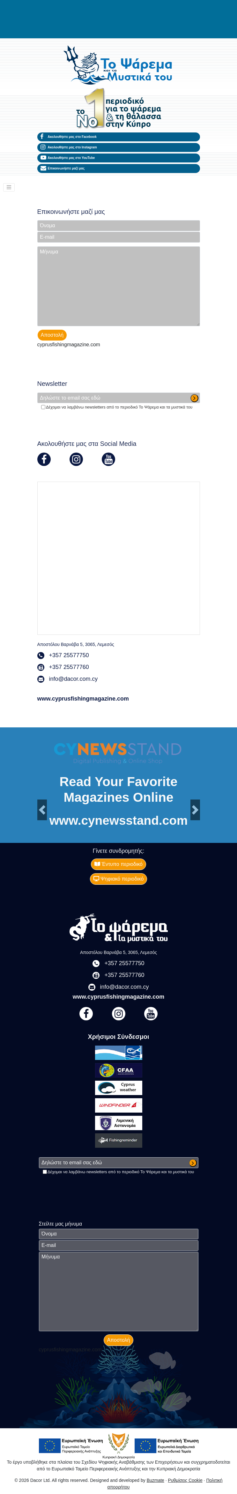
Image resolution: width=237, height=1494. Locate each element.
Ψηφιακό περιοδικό (118, 879)
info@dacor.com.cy (73, 679)
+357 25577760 (69, 667)
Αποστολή (52, 335)
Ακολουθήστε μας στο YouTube (68, 158)
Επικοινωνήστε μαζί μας (63, 168)
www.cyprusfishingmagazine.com (83, 698)
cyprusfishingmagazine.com (68, 344)
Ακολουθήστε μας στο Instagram (69, 147)
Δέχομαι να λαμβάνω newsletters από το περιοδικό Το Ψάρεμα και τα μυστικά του (119, 407)
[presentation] (85, 362)
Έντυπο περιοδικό (118, 864)
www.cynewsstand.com (118, 821)
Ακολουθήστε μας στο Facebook (69, 137)
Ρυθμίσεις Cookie (185, 1480)
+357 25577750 (69, 655)
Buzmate (155, 1480)
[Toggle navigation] (9, 187)
